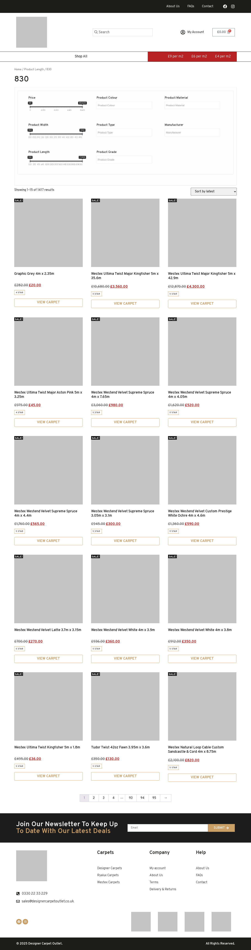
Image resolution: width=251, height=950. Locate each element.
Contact (207, 6)
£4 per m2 (223, 56)
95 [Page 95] (154, 798)
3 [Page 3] (103, 798)
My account (158, 868)
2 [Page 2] (94, 798)
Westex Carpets (108, 882)
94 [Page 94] (142, 798)
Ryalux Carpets (108, 875)
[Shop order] (214, 192)
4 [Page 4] (113, 798)
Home (17, 69)
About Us (173, 6)
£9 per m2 (175, 56)
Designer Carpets (109, 868)
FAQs (190, 6)
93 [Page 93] (131, 798)
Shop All (81, 56)
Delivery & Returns (163, 889)
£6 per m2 (199, 56)
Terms (154, 882)
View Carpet (48, 302)
